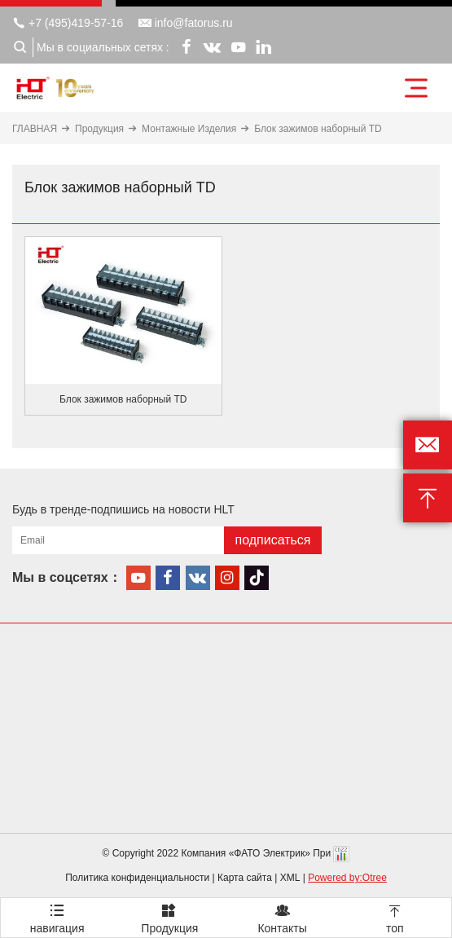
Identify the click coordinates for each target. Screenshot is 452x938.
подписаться (272, 540)
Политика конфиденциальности (137, 877)
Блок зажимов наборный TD (317, 128)
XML (290, 877)
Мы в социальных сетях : (103, 47)
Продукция (99, 128)
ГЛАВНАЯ (34, 128)
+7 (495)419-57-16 (67, 23)
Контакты (282, 916)
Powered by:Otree (347, 877)
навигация (57, 916)
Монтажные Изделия (189, 128)
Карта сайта (244, 877)
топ (395, 916)
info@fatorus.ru (185, 23)
